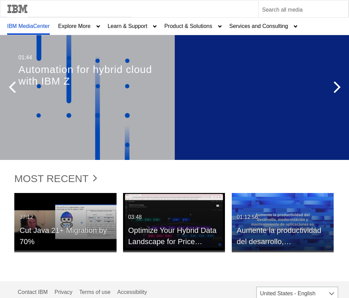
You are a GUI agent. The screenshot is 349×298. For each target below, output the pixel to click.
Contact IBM (33, 292)
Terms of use (94, 292)
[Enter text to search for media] (296, 9)
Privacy (63, 292)
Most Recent (55, 178)
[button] (12, 88)
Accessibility (132, 292)
